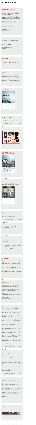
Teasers (7, 232)
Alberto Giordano (4, 20)
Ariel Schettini (8, 20)
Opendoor (9, 119)
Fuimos (3, 40)
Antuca (6, 250)
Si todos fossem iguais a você (7, 238)
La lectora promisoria (13, 260)
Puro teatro (14, 346)
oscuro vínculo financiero (5, 120)
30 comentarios (19, 232)
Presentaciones (11, 219)
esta (18, 62)
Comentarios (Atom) (10, 423)
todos (13, 62)
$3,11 (11, 46)
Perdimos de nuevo (5, 282)
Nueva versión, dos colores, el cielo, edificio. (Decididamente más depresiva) (10, 153)
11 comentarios (19, 373)
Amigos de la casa (8, 219)
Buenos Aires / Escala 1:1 (10, 175)
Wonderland (4, 406)
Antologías (7, 175)
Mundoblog (10, 123)
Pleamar (3, 378)
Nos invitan (4, 212)
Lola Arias (11, 373)
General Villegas (11, 16)
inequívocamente (4, 266)
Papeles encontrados (6, 306)
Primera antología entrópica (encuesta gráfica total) (11, 181)
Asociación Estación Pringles (5, 226)
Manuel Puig (11, 346)
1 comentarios (19, 219)
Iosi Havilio (7, 123)
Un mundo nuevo (5, 258)
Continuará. (4, 81)
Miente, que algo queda (6, 117)
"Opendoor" (8, 260)
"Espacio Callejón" (16, 368)
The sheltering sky (5, 89)
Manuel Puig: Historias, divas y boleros (9, 9)
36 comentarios (19, 175)
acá (5, 229)
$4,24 (11, 49)
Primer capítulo (5, 58)
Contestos (15, 175)
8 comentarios (19, 123)
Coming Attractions (8, 346)
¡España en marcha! (6, 38)
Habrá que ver (5, 72)
